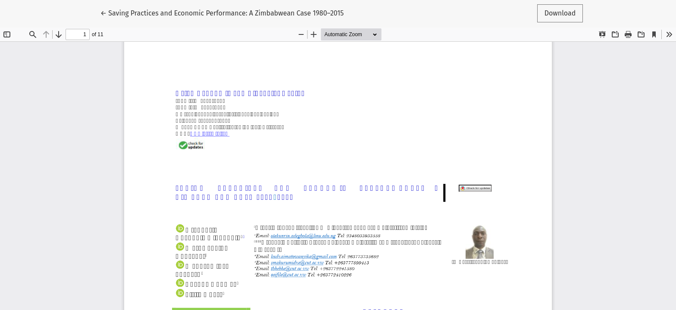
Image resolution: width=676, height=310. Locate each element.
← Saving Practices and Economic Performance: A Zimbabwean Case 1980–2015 (222, 12)
